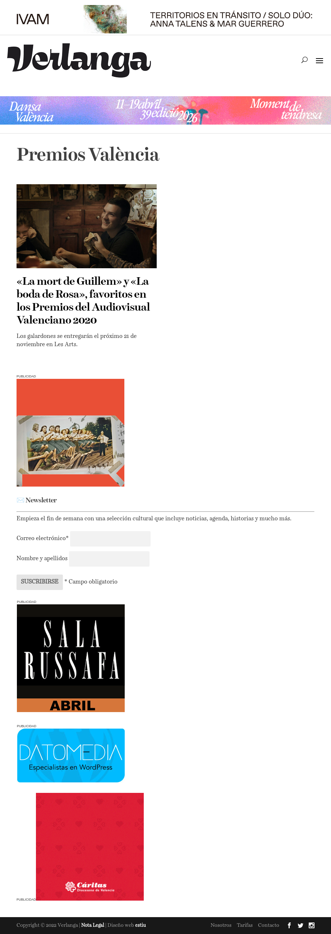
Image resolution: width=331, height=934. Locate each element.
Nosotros (221, 925)
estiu (140, 925)
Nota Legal (93, 925)
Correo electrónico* (43, 539)
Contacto (268, 925)
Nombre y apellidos (42, 559)
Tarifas (245, 925)
